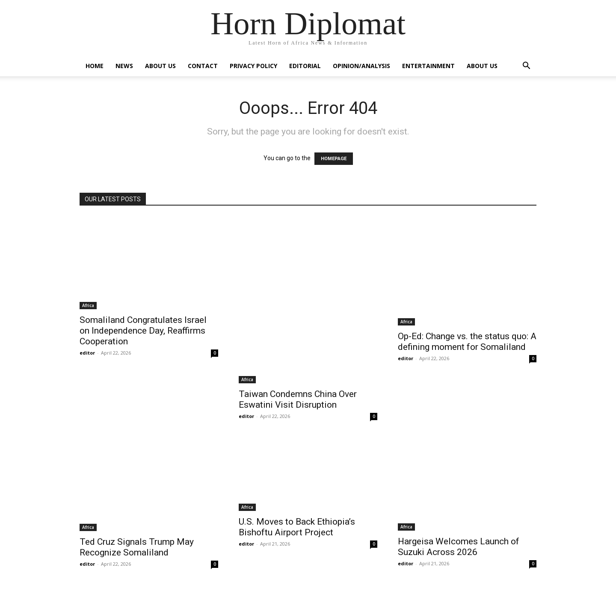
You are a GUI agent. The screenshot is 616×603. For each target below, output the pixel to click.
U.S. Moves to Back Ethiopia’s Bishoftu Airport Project (297, 526)
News (124, 66)
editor (87, 352)
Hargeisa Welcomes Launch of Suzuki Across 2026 (458, 546)
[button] (526, 67)
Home (95, 66)
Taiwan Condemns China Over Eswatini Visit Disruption (298, 399)
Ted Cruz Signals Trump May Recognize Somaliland (137, 547)
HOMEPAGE (333, 158)
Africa (88, 305)
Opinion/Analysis (361, 66)
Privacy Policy (253, 66)
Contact (203, 66)
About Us (160, 66)
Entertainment (428, 66)
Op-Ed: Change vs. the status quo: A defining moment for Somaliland (467, 341)
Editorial (305, 66)
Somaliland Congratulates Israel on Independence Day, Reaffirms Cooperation (143, 330)
